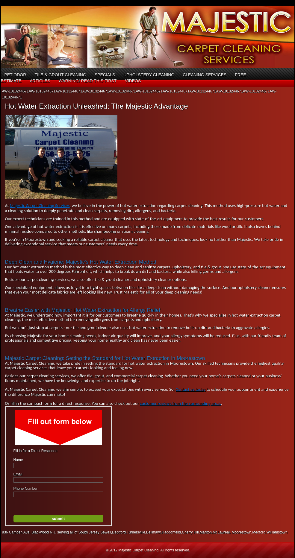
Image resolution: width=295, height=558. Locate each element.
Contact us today (190, 389)
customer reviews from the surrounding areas (180, 403)
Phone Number (25, 488)
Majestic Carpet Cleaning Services (40, 205)
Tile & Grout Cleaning (60, 74)
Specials (105, 74)
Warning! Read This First (88, 80)
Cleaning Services (204, 74)
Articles (40, 80)
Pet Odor (15, 74)
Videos (133, 80)
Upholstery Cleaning (148, 74)
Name (18, 460)
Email (17, 474)
